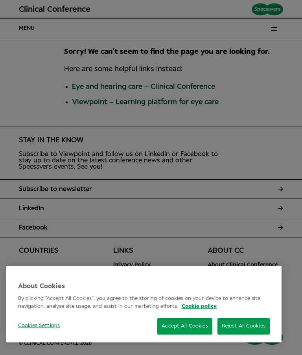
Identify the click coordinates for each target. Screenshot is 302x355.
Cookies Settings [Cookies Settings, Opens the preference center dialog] (39, 325)
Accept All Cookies (185, 326)
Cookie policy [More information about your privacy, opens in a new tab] (199, 306)
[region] (144, 304)
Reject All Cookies (243, 326)
